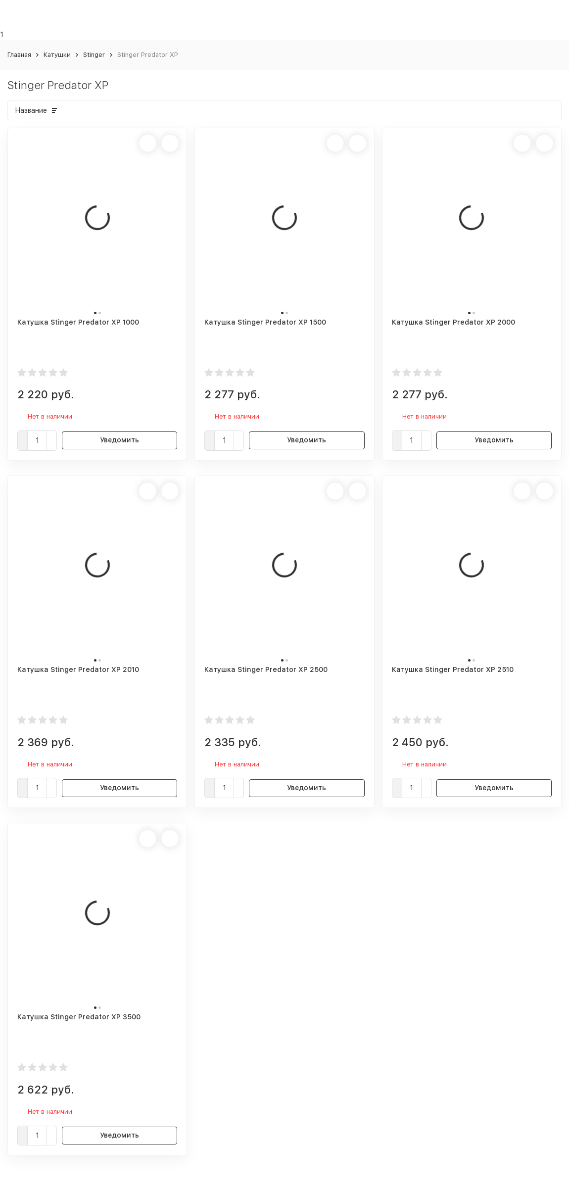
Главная (19, 54)
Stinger (94, 54)
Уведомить (119, 440)
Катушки (57, 54)
